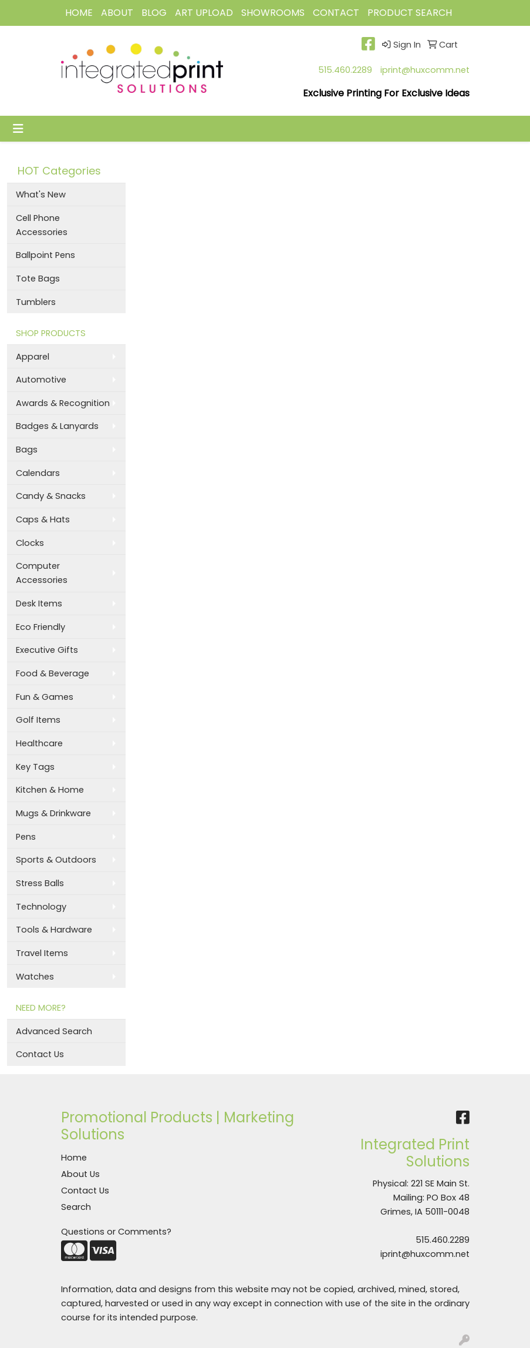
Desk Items (39, 603)
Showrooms (273, 12)
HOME (79, 12)
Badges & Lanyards (57, 426)
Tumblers (36, 302)
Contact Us (40, 1054)
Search (76, 1207)
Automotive (41, 379)
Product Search (409, 12)
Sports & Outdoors (56, 860)
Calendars (38, 473)
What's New (41, 194)
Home (74, 1157)
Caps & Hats (43, 519)
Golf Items (38, 720)
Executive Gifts (47, 650)
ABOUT (117, 12)
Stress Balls (40, 883)
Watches (35, 977)
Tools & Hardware (54, 929)
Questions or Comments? (116, 1232)
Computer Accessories (41, 573)
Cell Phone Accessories (41, 225)
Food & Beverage (52, 673)
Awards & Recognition (63, 403)
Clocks (30, 543)
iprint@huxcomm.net (425, 70)
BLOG (154, 12)
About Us (80, 1174)
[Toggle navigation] (18, 128)
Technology (41, 907)
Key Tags (35, 767)
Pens (26, 837)
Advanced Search (54, 1031)
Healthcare (39, 743)
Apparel (32, 357)
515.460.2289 (345, 70)
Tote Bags (38, 278)
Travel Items (42, 953)
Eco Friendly (40, 627)
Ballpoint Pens (45, 255)
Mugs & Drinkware (53, 813)
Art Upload (204, 12)
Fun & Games (44, 697)
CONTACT (336, 12)
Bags (27, 449)
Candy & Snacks (51, 496)
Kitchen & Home (50, 790)
